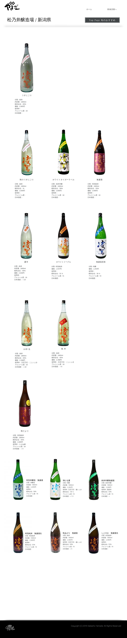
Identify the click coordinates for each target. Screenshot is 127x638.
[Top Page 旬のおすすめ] (102, 20)
